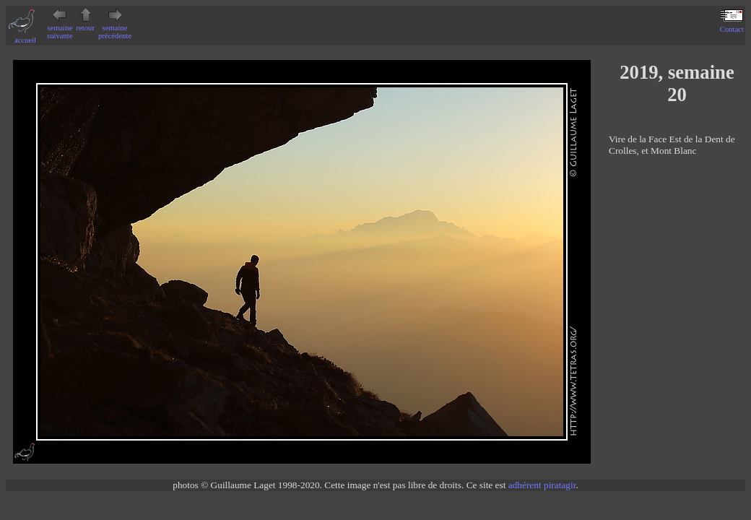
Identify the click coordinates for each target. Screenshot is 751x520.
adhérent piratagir (542, 485)
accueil (25, 36)
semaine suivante (60, 28)
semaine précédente (114, 28)
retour (86, 24)
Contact (732, 25)
